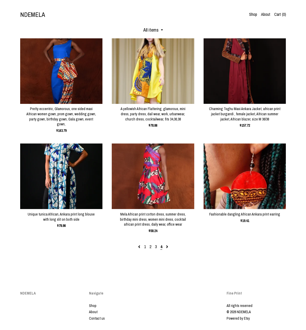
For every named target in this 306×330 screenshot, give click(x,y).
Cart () (280, 14)
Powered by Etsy (238, 318)
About (265, 14)
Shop (253, 14)
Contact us (97, 318)
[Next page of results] (167, 246)
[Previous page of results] (139, 246)
